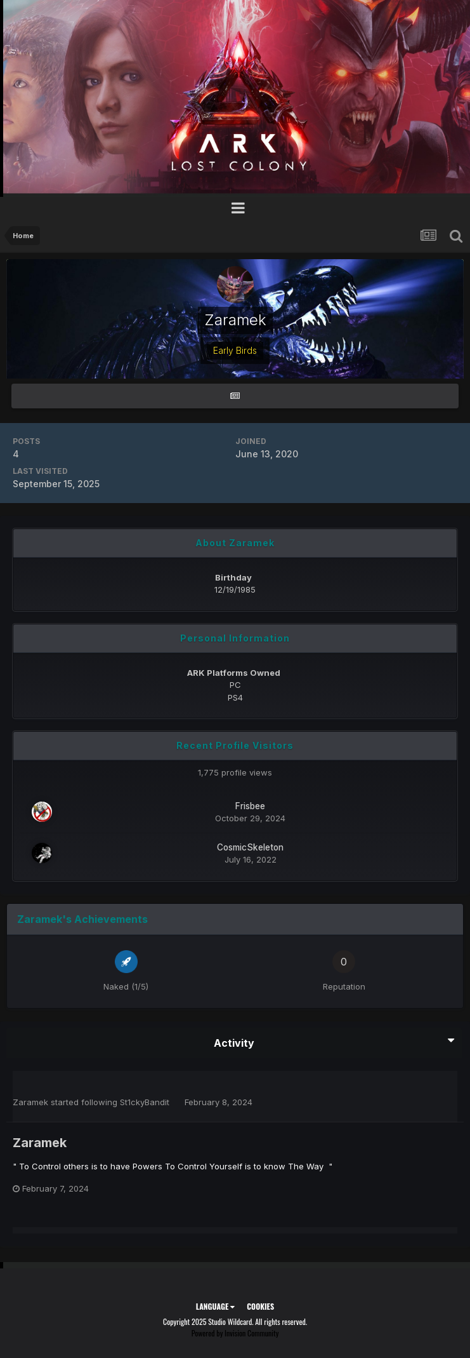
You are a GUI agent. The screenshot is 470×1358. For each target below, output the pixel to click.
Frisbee (250, 806)
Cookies (260, 1306)
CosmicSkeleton (250, 847)
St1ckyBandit (144, 1102)
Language (215, 1306)
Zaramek (30, 1102)
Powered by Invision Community (235, 1333)
